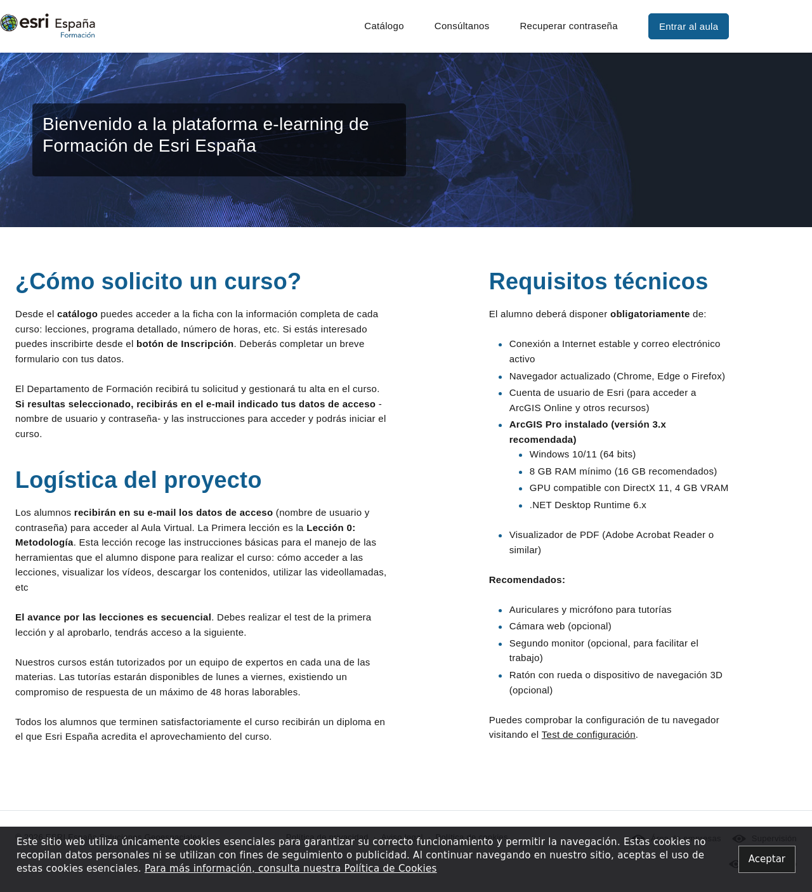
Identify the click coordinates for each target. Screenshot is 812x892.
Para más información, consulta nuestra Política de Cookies (291, 868)
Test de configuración (589, 734)
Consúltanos (462, 25)
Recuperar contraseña (568, 25)
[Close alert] (767, 859)
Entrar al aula (688, 26)
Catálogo (383, 25)
